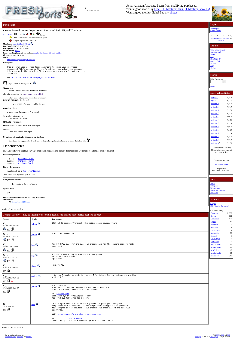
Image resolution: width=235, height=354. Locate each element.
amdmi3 (34, 283)
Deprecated (215, 219)
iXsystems (226, 38)
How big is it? (215, 59)
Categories (214, 186)
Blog (212, 66)
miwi (33, 315)
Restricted (214, 227)
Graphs (213, 204)
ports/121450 (63, 302)
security (10, 34)
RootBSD (221, 40)
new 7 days (215, 250)
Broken (213, 216)
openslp (36, 53)
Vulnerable (215, 233)
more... (213, 86)
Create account (215, 31)
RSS (228, 349)
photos (173, 12)
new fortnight (216, 253)
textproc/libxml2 (31, 176)
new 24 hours (216, 244)
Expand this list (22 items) (21, 208)
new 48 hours (216, 247)
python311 (215, 114)
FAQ (212, 57)
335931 (17, 51)
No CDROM (215, 230)
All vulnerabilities (221, 164)
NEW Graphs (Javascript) (219, 206)
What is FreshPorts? (217, 50)
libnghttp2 (214, 98)
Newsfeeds (214, 193)
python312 (215, 123)
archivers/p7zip (26, 163)
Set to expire (215, 239)
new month (215, 256)
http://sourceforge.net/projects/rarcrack (21, 60)
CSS (222, 349)
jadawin (34, 230)
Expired (214, 236)
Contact (213, 68)
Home (212, 184)
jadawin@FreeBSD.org (21, 44)
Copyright (198, 350)
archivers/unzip (26, 168)
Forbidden (214, 224)
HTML (218, 349)
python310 (215, 104)
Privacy (213, 63)
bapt (33, 251)
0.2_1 (5, 34)
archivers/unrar (26, 165)
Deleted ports (215, 188)
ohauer (33, 273)
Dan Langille (214, 350)
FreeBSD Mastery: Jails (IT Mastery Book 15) (182, 9)
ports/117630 (75, 331)
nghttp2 (213, 100)
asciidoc (58, 53)
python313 (215, 133)
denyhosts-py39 (45, 53)
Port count (214, 213)
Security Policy (216, 61)
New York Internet (216, 38)
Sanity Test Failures (217, 190)
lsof (53, 53)
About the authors (216, 52)
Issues (212, 54)
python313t (215, 143)
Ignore (213, 222)
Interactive (215, 242)
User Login (214, 28)
